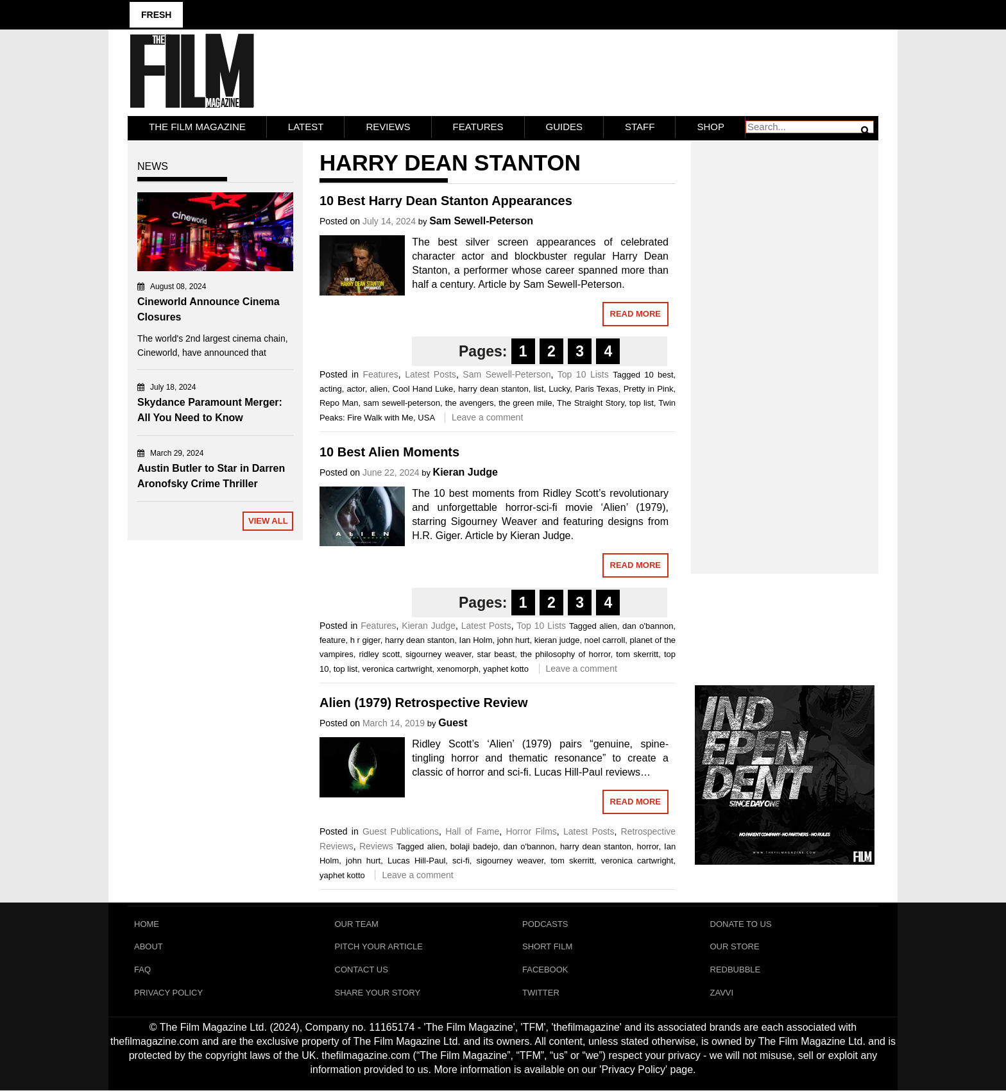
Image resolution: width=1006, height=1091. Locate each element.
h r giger (365, 640)
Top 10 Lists (583, 374)
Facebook (545, 970)
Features (478, 126)
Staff (639, 126)
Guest (452, 722)
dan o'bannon (647, 626)
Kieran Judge (465, 472)
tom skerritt (637, 654)
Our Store (735, 947)
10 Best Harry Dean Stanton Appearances (446, 201)
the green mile (525, 403)
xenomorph (458, 669)
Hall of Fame (472, 831)
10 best (658, 374)
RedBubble (735, 970)
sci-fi (461, 860)
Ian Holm (476, 640)
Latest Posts (430, 374)
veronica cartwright (397, 669)
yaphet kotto (506, 669)
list (539, 389)
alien (379, 389)
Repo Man (339, 403)
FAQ (142, 970)
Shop (710, 126)
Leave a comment (487, 417)
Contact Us (361, 970)
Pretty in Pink (649, 389)
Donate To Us (741, 924)
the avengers (469, 403)
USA (426, 417)
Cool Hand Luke (423, 389)
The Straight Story (590, 403)
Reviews (388, 126)
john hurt (513, 640)
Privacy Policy (168, 993)
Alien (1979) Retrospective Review (424, 702)
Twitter (540, 993)
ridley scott (379, 654)
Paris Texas (596, 389)
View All (268, 521)
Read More (635, 314)
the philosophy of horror (565, 654)
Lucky (559, 389)
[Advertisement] (785, 343)
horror (648, 846)
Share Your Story (378, 993)
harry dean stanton (493, 389)
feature (332, 640)
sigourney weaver (438, 654)
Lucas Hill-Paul (416, 860)
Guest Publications (400, 831)
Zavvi (722, 993)
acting (331, 389)
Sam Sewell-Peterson (481, 220)
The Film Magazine (197, 126)
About (148, 947)
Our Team (357, 924)
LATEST (306, 126)
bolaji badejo (474, 846)
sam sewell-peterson (401, 403)
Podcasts (545, 924)
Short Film (547, 947)
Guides (564, 126)
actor (355, 389)
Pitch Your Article (379, 947)
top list (641, 403)
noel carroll (605, 640)
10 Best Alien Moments (389, 452)
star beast (496, 654)
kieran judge (557, 640)
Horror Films (531, 831)
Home (146, 924)
